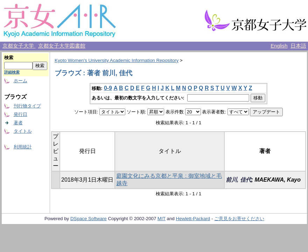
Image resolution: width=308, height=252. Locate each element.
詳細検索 (12, 72)
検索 (8, 57)
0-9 (108, 88)
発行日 (20, 114)
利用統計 (23, 146)
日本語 (298, 46)
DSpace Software (88, 218)
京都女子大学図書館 (61, 46)
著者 (18, 122)
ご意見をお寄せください (239, 218)
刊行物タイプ (27, 105)
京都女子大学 (18, 46)
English (279, 46)
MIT (162, 218)
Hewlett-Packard (193, 218)
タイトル (23, 131)
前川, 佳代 (238, 180)
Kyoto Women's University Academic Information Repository (116, 60)
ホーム (20, 80)
